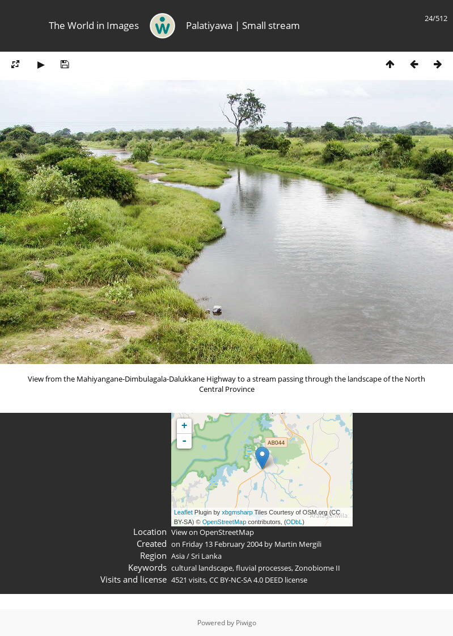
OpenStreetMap (224, 521)
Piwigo (246, 622)
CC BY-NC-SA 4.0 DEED (246, 580)
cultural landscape (201, 568)
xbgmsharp (237, 512)
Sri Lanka (206, 556)
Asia (178, 556)
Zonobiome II (317, 568)
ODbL (294, 521)
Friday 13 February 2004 (222, 544)
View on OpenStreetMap (212, 532)
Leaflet (183, 512)
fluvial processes (263, 568)
